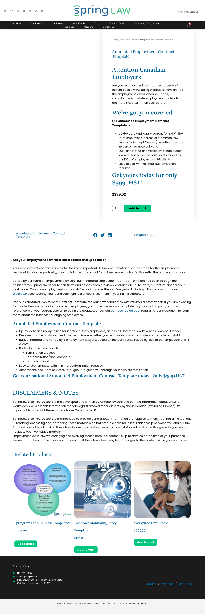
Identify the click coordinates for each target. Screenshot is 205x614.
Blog (97, 23)
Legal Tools (79, 23)
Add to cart (137, 208)
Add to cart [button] (85, 550)
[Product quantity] (116, 208)
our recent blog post (125, 311)
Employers (36, 23)
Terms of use (184, 583)
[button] (95, 235)
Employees (57, 23)
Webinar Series (117, 23)
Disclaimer (151, 583)
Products (124, 39)
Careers (88, 26)
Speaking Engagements (147, 23)
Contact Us (108, 26)
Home (115, 39)
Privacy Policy (167, 583)
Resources (68, 26)
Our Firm (16, 23)
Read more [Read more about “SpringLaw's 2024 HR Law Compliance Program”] (25, 544)
